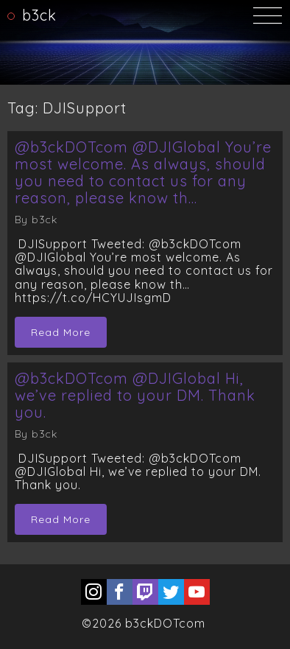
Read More (61, 332)
